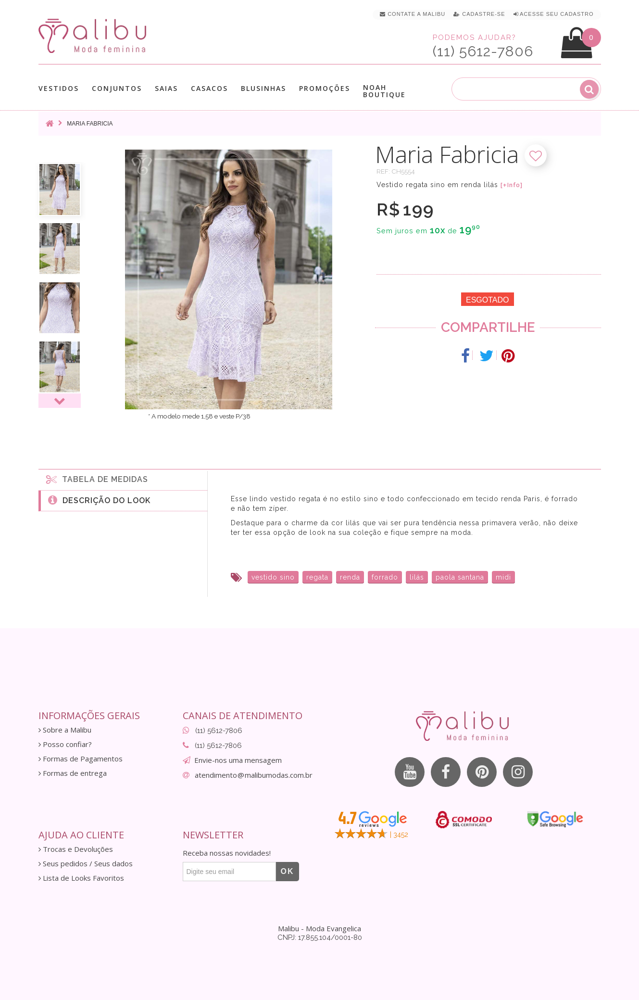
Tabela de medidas (97, 479)
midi (503, 577)
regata (317, 577)
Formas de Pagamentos (80, 758)
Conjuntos (117, 88)
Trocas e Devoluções (75, 849)
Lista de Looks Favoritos (81, 878)
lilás (417, 577)
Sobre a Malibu (64, 729)
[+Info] (512, 185)
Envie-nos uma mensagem (238, 760)
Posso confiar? (65, 744)
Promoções (324, 88)
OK (287, 871)
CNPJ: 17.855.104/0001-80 (319, 937)
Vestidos (58, 88)
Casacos (209, 88)
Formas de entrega (72, 773)
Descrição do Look (99, 499)
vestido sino (273, 577)
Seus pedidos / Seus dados (85, 863)
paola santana (460, 577)
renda (350, 577)
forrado (385, 577)
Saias (166, 88)
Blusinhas (263, 88)
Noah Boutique (384, 91)
